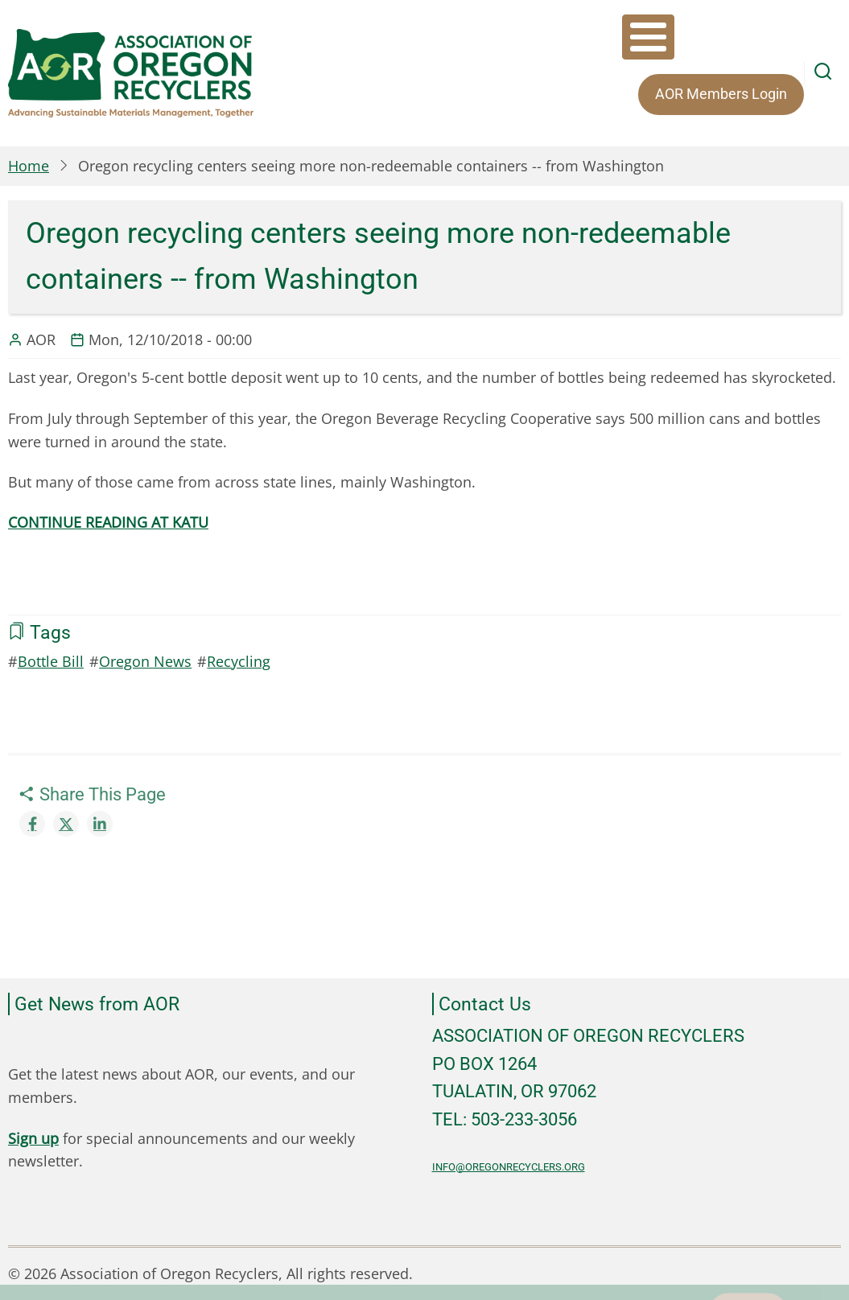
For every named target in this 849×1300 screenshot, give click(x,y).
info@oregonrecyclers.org (508, 1167)
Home (28, 165)
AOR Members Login (721, 93)
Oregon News (145, 661)
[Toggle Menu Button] (648, 37)
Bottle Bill (51, 661)
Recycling (238, 661)
